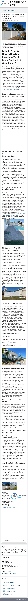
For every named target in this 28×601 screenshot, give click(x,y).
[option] (14, 582)
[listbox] (14, 588)
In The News (14, 540)
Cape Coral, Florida (14, 258)
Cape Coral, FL (6, 195)
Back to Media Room (8, 10)
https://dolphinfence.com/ (8, 507)
